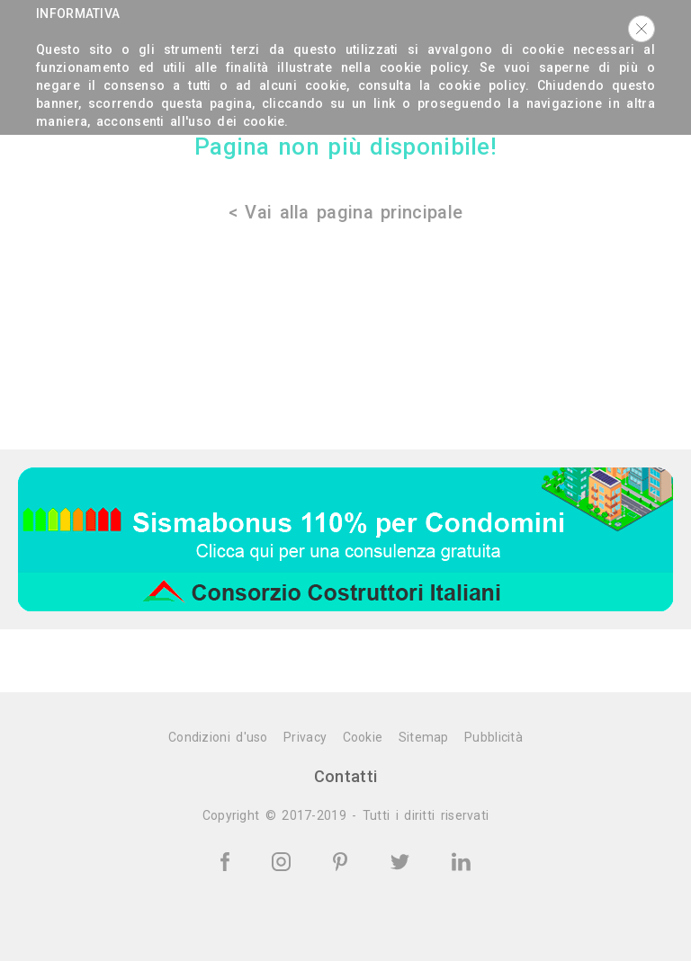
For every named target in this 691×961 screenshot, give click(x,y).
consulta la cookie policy (441, 85)
